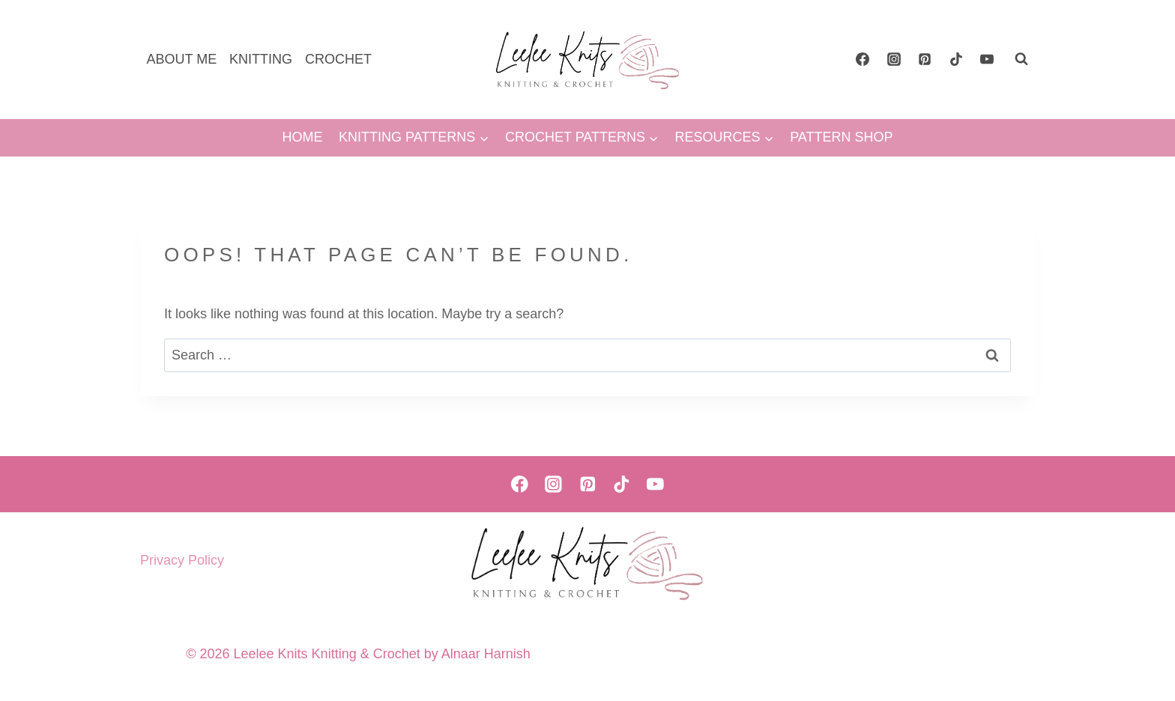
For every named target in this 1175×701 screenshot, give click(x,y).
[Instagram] (894, 59)
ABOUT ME (181, 59)
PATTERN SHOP (841, 137)
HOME (302, 137)
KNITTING (260, 59)
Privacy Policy (182, 560)
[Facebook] (862, 59)
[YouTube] (986, 59)
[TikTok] (956, 59)
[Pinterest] (924, 59)
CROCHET (338, 59)
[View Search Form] (1021, 59)
